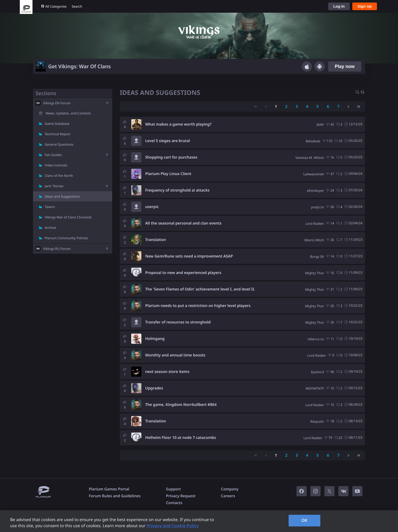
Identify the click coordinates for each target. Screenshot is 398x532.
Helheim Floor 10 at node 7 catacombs (180, 437)
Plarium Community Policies (66, 238)
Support (173, 489)
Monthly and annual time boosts (175, 355)
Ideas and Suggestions (62, 196)
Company (229, 489)
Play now (345, 66)
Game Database (57, 123)
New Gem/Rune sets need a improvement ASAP (189, 256)
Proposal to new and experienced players (183, 272)
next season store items (167, 371)
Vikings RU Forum (57, 248)
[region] (199, 521)
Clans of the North (59, 175)
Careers (228, 496)
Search (77, 6)
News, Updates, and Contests (68, 113)
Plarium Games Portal (109, 489)
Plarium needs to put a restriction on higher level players (198, 305)
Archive (50, 227)
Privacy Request (180, 496)
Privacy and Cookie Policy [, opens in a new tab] (173, 525)
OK (304, 520)
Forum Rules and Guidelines (115, 496)
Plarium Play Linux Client (168, 173)
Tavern (50, 206)
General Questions (59, 144)
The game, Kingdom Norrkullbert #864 (181, 404)
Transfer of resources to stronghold (178, 322)
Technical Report (57, 134)
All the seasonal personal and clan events (183, 223)
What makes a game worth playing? (178, 124)
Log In (339, 6)
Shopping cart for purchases (171, 157)
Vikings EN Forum (57, 103)
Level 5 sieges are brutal (167, 140)
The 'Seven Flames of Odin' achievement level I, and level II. (200, 289)
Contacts (174, 502)
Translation (155, 239)
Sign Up (364, 6)
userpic (152, 206)
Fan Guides (53, 154)
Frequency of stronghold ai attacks (177, 190)
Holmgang (154, 338)
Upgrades (154, 388)
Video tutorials (56, 165)
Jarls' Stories (54, 186)
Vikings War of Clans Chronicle (68, 217)
